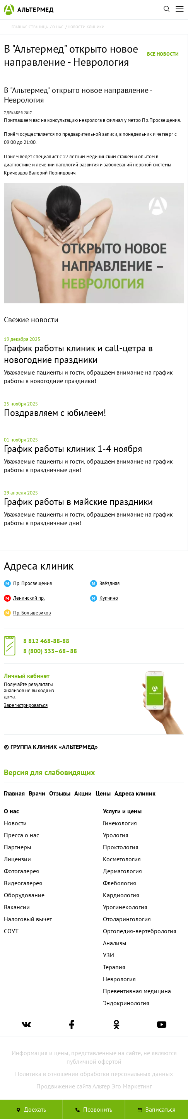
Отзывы (59, 793)
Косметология (122, 859)
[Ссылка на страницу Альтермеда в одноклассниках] (116, 1026)
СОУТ (11, 931)
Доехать (31, 1109)
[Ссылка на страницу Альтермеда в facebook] (71, 1026)
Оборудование (24, 895)
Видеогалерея (23, 883)
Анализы (114, 943)
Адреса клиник (38, 565)
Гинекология (120, 823)
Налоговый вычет (28, 919)
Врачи (37, 793)
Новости (15, 823)
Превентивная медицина (137, 991)
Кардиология (121, 895)
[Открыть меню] (179, 9)
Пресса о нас (21, 835)
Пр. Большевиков (32, 613)
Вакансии (17, 907)
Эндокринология (126, 1003)
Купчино (108, 598)
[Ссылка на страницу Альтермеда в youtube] (161, 1026)
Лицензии (17, 859)
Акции (83, 793)
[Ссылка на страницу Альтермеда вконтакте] (26, 1026)
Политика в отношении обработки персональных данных (94, 1074)
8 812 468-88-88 (46, 641)
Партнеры (17, 847)
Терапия (114, 967)
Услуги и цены (122, 811)
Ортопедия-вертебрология (139, 931)
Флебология (119, 883)
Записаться (157, 1109)
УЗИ (108, 955)
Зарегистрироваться (26, 705)
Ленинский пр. (29, 598)
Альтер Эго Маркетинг (122, 1086)
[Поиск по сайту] (166, 9)
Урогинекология (125, 907)
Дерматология (122, 871)
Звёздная (109, 583)
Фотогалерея (21, 871)
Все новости (163, 54)
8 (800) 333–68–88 (50, 651)
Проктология (120, 847)
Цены (103, 793)
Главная (14, 793)
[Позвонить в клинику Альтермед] (94, 1109)
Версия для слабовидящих (49, 772)
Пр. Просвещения (32, 583)
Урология (115, 835)
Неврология (119, 979)
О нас (11, 811)
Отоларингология (127, 919)
